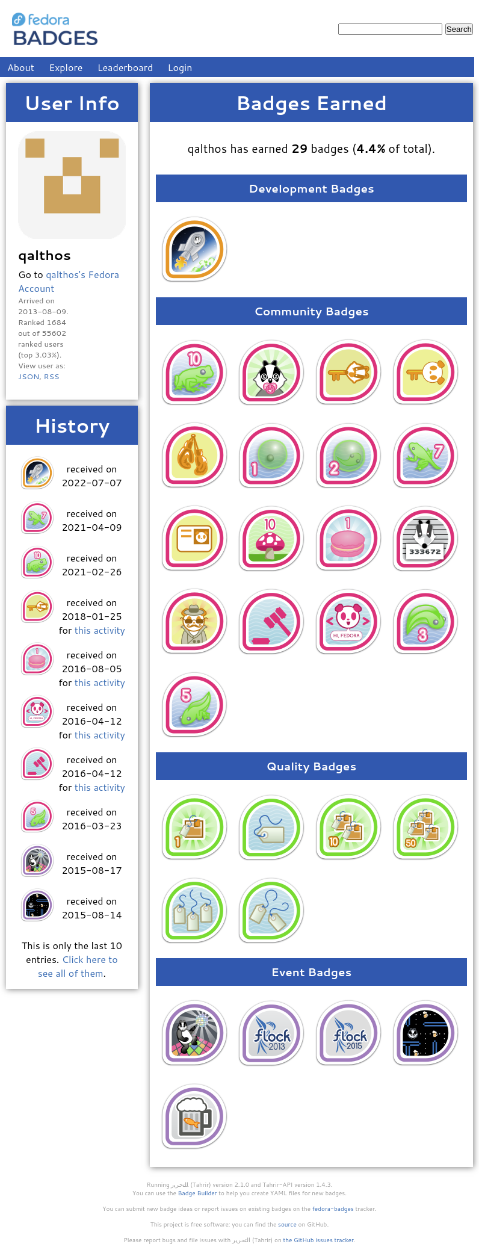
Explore (65, 67)
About (20, 67)
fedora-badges (333, 1208)
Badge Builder (197, 1193)
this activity (100, 630)
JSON (28, 376)
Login (180, 67)
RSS (51, 376)
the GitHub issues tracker (318, 1240)
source (287, 1224)
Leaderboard (125, 67)
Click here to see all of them (78, 966)
